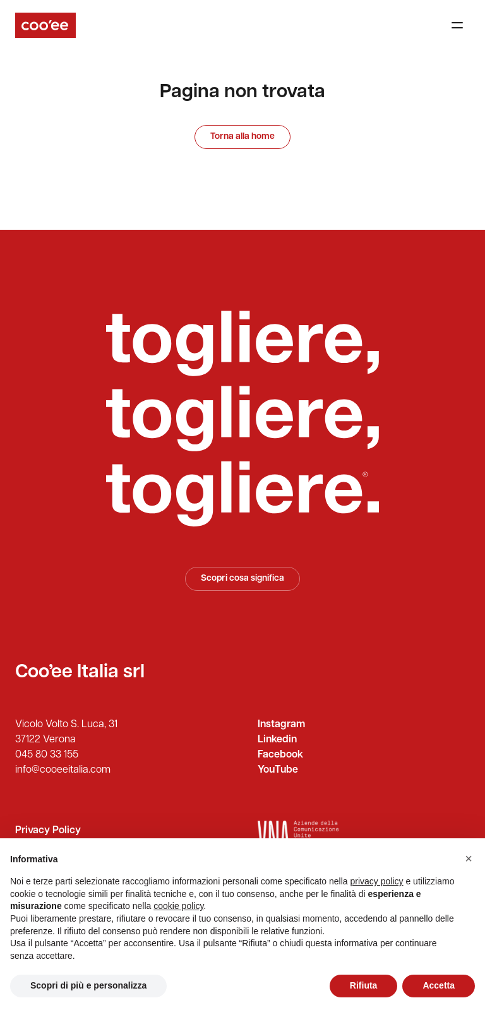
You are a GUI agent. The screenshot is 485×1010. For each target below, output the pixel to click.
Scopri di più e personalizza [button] (88, 985)
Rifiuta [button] (364, 985)
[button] (468, 858)
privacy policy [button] (377, 881)
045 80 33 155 (46, 755)
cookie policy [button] (178, 906)
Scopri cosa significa (242, 578)
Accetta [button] (438, 985)
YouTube (278, 770)
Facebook (280, 755)
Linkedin (277, 740)
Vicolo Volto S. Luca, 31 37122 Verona (66, 732)
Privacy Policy (48, 831)
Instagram (281, 725)
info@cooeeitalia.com (63, 770)
